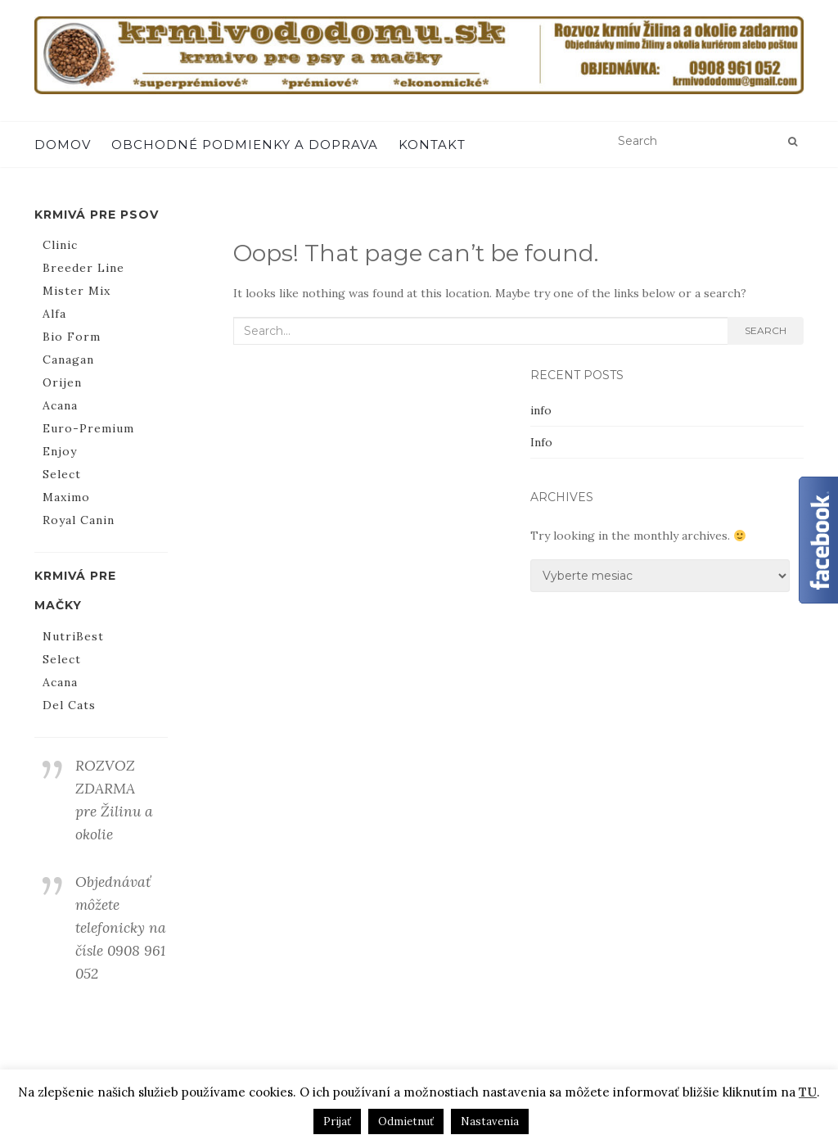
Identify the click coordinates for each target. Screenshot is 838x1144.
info (541, 410)
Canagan (68, 359)
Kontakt (432, 144)
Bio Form (72, 336)
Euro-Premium (88, 428)
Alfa (54, 313)
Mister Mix (76, 290)
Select (62, 474)
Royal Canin (79, 520)
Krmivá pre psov (96, 214)
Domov (62, 144)
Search (765, 330)
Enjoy (60, 451)
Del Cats (69, 705)
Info (541, 442)
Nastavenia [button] (490, 1121)
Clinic (60, 244)
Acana (60, 405)
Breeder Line (83, 267)
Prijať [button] (337, 1121)
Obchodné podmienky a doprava (244, 144)
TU (808, 1092)
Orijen (62, 382)
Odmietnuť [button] (406, 1121)
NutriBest (73, 636)
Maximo (66, 497)
